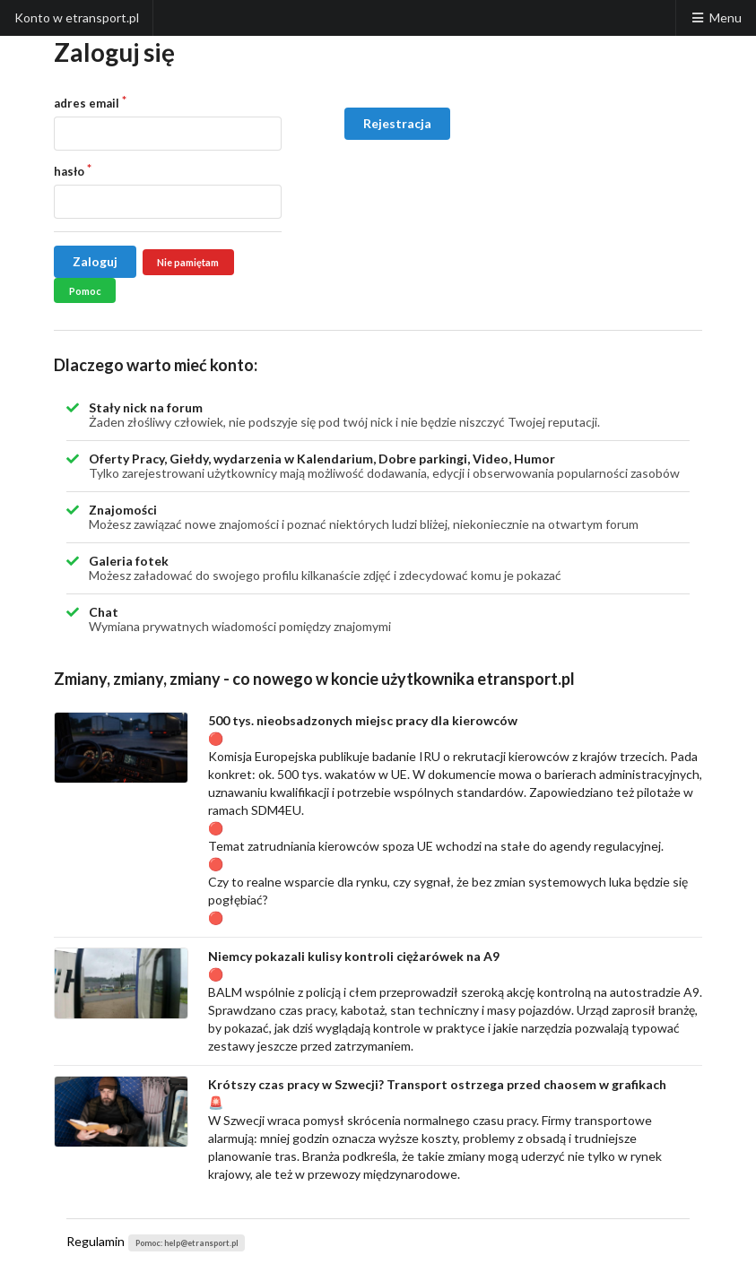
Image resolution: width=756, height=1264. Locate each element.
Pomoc (85, 291)
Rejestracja (397, 123)
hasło (69, 171)
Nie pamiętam (188, 262)
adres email (86, 103)
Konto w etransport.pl (76, 17)
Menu (716, 17)
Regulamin (95, 1241)
